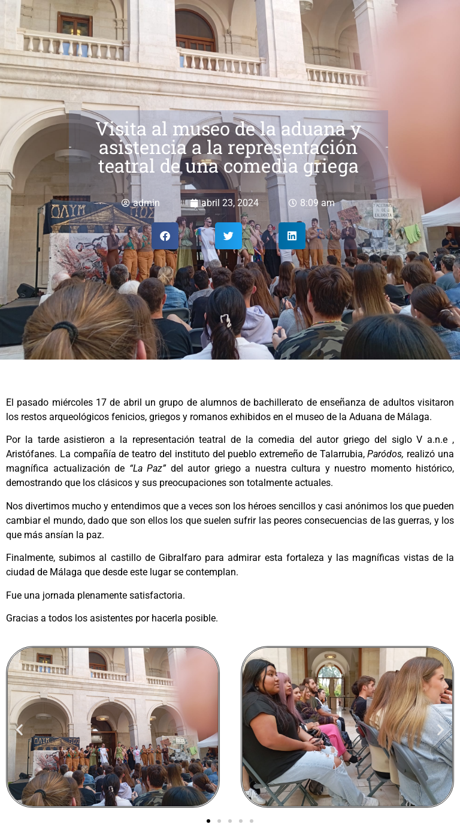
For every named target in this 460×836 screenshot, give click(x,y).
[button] (165, 235)
